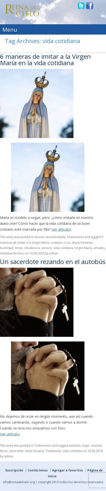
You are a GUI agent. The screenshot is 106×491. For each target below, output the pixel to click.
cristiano (57, 242)
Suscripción (14, 470)
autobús (74, 445)
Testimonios (75, 237)
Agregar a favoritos (67, 470)
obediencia (32, 248)
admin (53, 253)
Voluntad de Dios (12, 253)
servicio (46, 248)
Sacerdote (16, 451)
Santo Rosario (34, 451)
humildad (6, 248)
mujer (86, 445)
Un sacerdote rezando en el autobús (53, 261)
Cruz (67, 242)
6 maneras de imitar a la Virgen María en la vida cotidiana (45, 59)
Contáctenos (38, 470)
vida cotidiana (63, 248)
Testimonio (53, 451)
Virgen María (83, 248)
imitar (19, 248)
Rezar (4, 451)
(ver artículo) (61, 229)
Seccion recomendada (49, 237)
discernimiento (82, 242)
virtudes (99, 248)
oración (96, 445)
